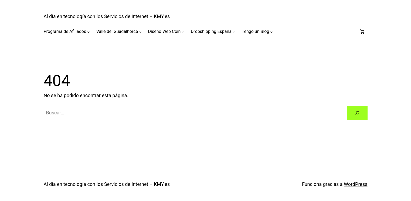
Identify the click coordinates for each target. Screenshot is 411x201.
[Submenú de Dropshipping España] (234, 31)
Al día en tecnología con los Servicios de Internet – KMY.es (107, 16)
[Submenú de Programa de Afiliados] (88, 31)
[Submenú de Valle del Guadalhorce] (140, 31)
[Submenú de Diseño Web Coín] (183, 31)
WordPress (355, 184)
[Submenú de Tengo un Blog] (271, 31)
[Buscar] (357, 113)
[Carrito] (362, 31)
